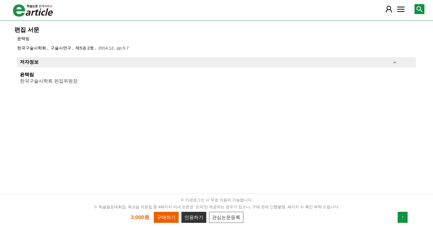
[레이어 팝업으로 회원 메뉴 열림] (389, 9)
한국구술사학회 (32, 48)
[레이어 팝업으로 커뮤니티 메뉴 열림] (401, 9)
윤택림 (23, 38)
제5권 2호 (85, 48)
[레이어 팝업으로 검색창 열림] (419, 9)
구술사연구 (61, 48)
